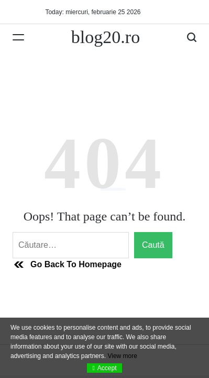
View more (122, 356)
